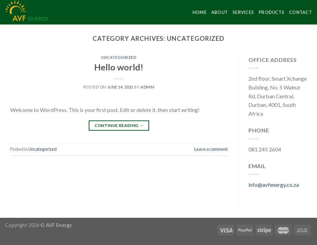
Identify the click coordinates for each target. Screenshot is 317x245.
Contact (300, 12)
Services (243, 12)
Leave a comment (211, 149)
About (219, 12)
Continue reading (119, 125)
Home (199, 12)
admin (148, 87)
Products (271, 12)
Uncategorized (118, 57)
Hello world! (118, 67)
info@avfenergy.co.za (273, 184)
